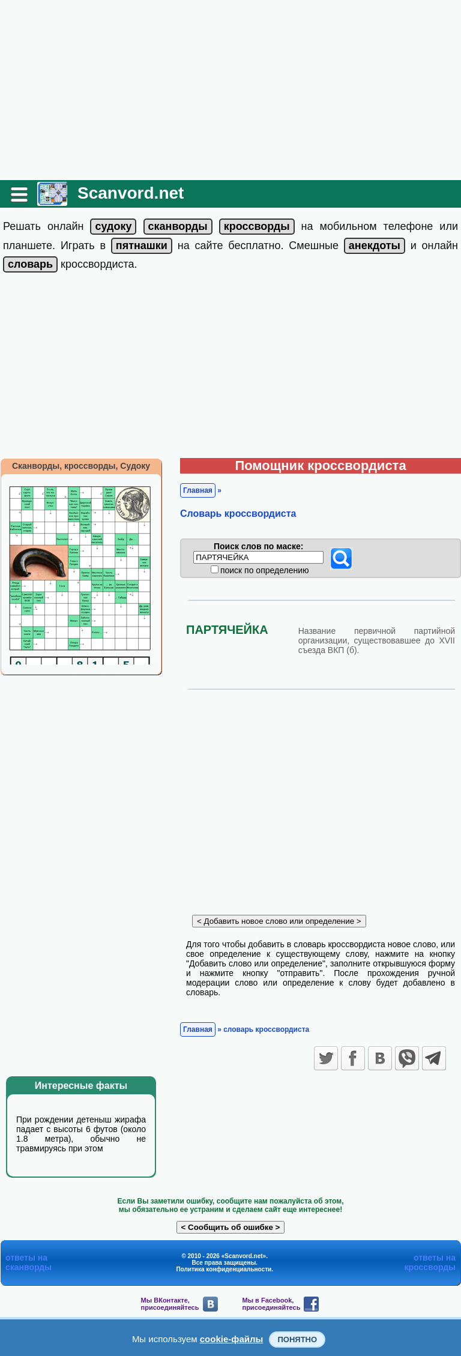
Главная (197, 490)
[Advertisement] (230, 90)
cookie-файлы (232, 1339)
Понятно (297, 1339)
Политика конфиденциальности (223, 1269)
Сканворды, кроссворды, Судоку (81, 466)
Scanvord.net (130, 193)
